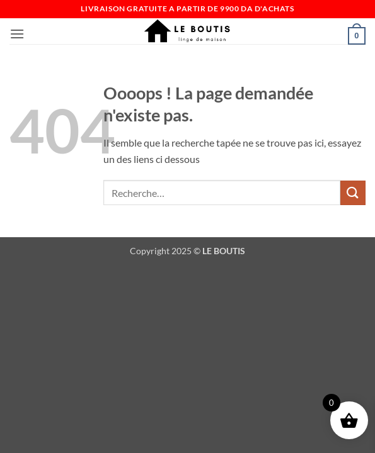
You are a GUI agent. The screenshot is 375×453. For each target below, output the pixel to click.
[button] (17, 33)
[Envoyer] (353, 193)
